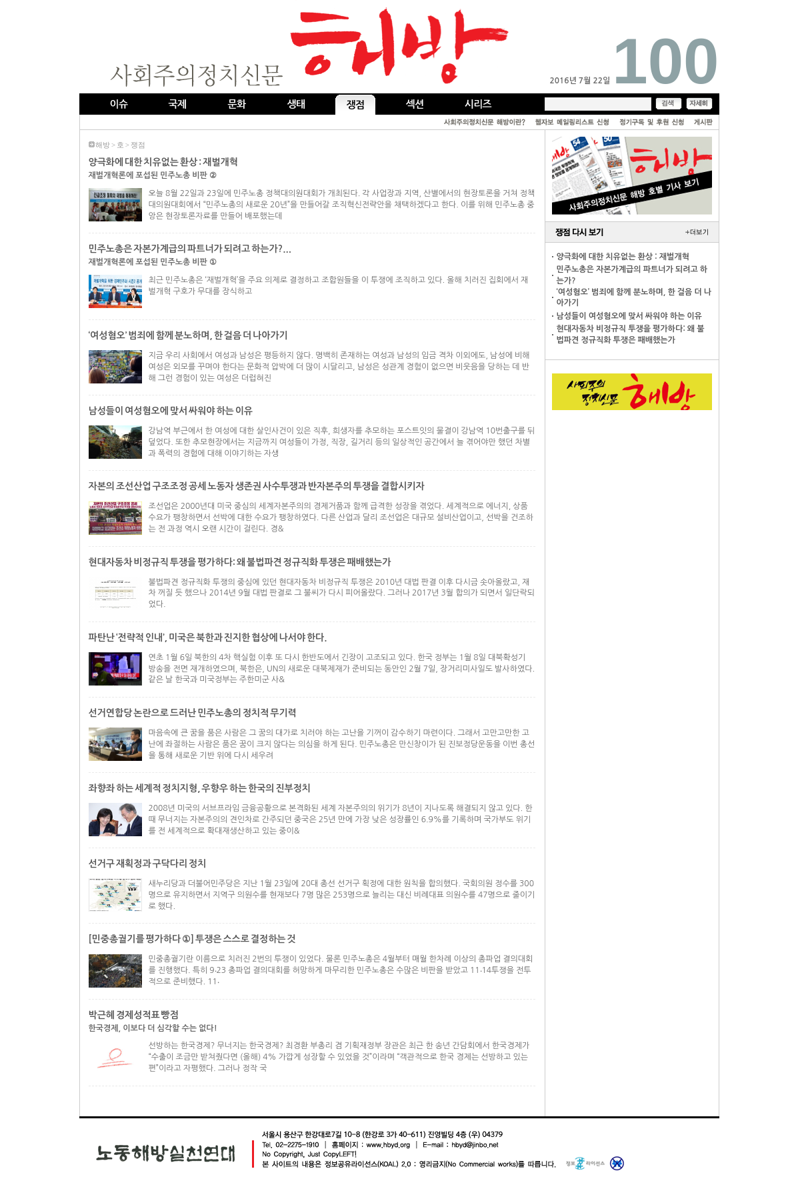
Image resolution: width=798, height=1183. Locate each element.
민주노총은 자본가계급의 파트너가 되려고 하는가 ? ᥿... (190, 248)
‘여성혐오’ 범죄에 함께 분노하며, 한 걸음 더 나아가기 (188, 335)
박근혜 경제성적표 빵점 (134, 1015)
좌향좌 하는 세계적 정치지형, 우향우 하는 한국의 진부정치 (200, 788)
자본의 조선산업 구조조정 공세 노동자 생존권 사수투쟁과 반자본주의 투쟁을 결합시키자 (257, 486)
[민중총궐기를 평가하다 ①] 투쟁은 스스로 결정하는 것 (192, 939)
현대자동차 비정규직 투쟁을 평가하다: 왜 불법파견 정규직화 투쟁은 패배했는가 (240, 562)
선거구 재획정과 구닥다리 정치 (148, 863)
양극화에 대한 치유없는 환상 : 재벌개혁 (163, 162)
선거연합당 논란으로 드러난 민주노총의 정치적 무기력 (193, 713)
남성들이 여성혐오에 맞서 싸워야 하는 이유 (171, 410)
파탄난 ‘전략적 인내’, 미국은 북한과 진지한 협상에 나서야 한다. (208, 637)
